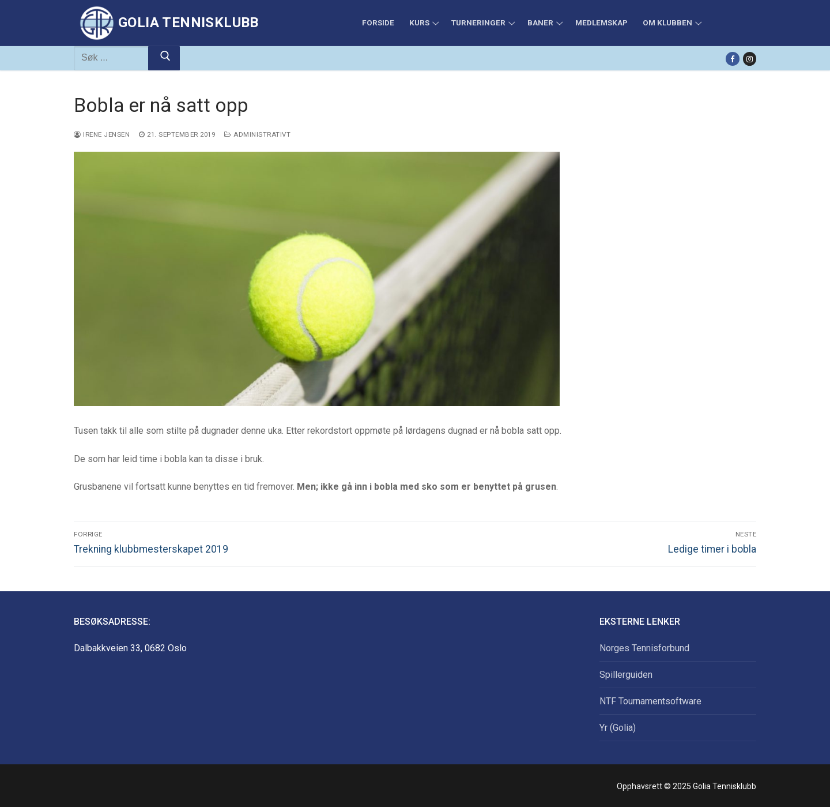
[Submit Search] (164, 58)
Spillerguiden (625, 674)
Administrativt (257, 134)
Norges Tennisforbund (644, 648)
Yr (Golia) (617, 727)
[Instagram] (749, 58)
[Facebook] (732, 58)
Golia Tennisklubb (188, 22)
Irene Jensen (102, 134)
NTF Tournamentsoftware (650, 701)
